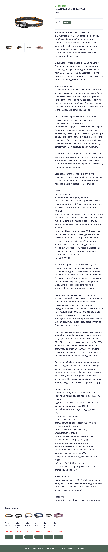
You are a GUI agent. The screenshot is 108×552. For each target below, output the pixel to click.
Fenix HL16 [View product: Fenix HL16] (56, 524)
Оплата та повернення (66, 548)
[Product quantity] (57, 22)
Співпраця (82, 548)
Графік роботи (37, 548)
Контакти (25, 548)
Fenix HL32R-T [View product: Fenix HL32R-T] (37, 524)
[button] (59, 21)
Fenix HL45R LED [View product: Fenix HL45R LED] (17, 525)
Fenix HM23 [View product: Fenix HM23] (7, 524)
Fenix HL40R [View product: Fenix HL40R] (27, 524)
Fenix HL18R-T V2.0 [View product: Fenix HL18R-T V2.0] (47, 525)
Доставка (50, 548)
